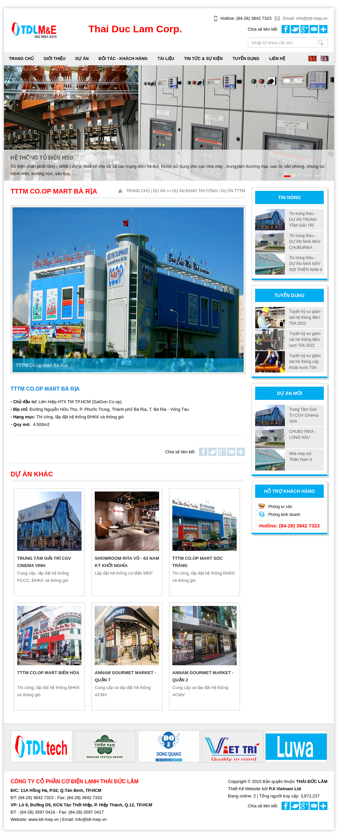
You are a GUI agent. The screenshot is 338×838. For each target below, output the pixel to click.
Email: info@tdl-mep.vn (305, 18)
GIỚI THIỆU (54, 58)
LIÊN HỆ (277, 58)
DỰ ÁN (82, 58)
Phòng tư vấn (280, 506)
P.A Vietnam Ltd (285, 788)
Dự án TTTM (233, 191)
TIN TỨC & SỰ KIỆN (203, 58)
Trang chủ (21, 58)
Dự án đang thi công (195, 191)
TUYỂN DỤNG (245, 58)
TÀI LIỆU (165, 58)
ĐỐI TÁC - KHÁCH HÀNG (123, 58)
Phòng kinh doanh (284, 514)
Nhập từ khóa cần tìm (320, 42)
